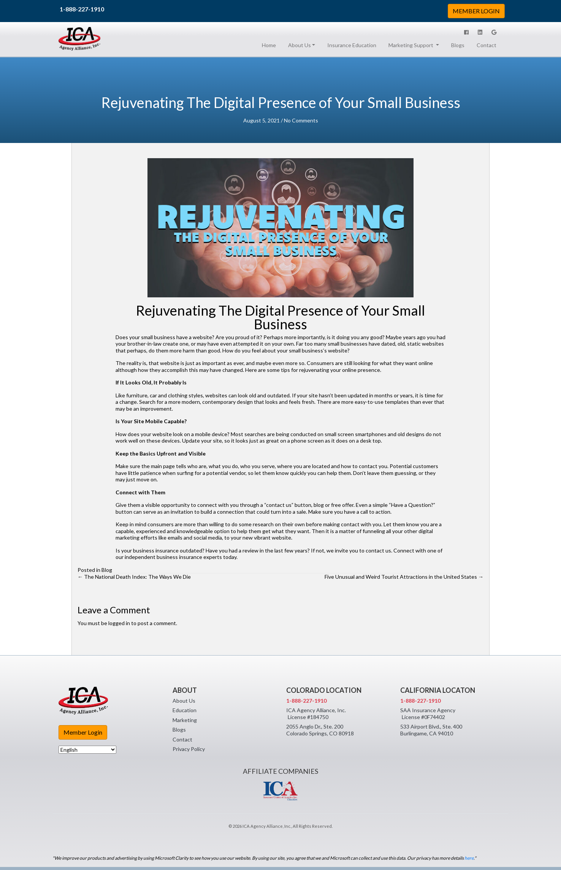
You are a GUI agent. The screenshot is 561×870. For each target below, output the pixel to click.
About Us (184, 700)
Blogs (457, 45)
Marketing (185, 720)
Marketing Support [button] (411, 45)
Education (185, 710)
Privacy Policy (189, 749)
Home (270, 44)
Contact (486, 45)
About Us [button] (299, 45)
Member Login (82, 732)
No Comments (301, 120)
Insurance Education (351, 45)
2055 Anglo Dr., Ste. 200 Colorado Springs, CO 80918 (320, 730)
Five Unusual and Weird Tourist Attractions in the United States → (404, 576)
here (469, 858)
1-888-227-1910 (82, 9)
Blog (106, 570)
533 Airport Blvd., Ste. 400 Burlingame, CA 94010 (431, 730)
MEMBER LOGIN (476, 10)
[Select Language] (87, 750)
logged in (119, 623)
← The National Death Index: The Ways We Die (134, 576)
